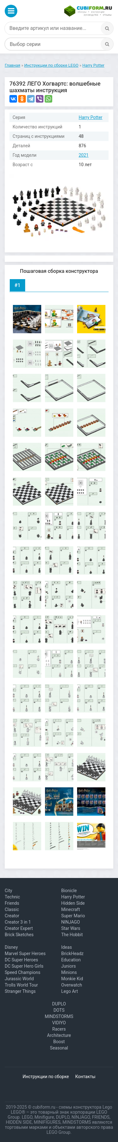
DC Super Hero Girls (24, 966)
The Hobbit (72, 934)
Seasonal (59, 1047)
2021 (83, 155)
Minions (69, 972)
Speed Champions (22, 972)
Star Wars (70, 928)
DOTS (59, 1010)
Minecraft (70, 909)
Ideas (66, 947)
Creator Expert (19, 928)
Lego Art (69, 991)
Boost (59, 1041)
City (8, 890)
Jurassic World (19, 978)
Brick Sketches (19, 934)
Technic (12, 896)
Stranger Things (20, 991)
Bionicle (68, 890)
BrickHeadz (72, 953)
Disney (11, 947)
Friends (12, 903)
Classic (12, 909)
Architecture (59, 1035)
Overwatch (71, 984)
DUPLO (59, 1003)
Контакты (85, 1076)
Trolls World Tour (21, 984)
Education (71, 959)
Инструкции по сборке (46, 1076)
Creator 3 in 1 (18, 922)
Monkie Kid (72, 978)
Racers (59, 1029)
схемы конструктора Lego (85, 1107)
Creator (12, 915)
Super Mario (73, 915)
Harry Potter (90, 117)
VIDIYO (59, 1022)
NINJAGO (70, 922)
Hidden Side (73, 903)
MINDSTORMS (59, 1016)
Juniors (68, 966)
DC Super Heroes (21, 959)
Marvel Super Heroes (25, 953)
